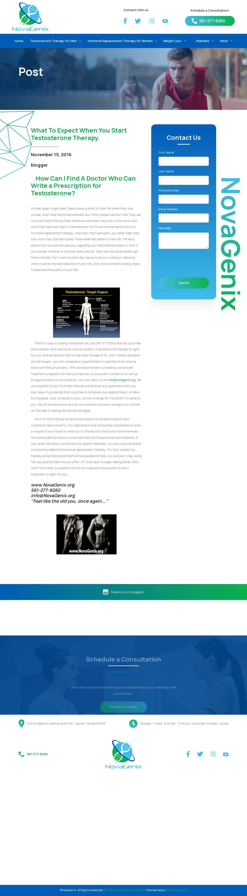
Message (164, 228)
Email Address (168, 209)
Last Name (166, 171)
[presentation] (195, 263)
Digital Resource (176, 890)
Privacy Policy (113, 890)
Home (19, 41)
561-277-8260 (212, 20)
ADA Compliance (134, 890)
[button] (55, 41)
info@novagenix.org (122, 380)
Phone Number (168, 190)
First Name (166, 152)
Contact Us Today (123, 716)
